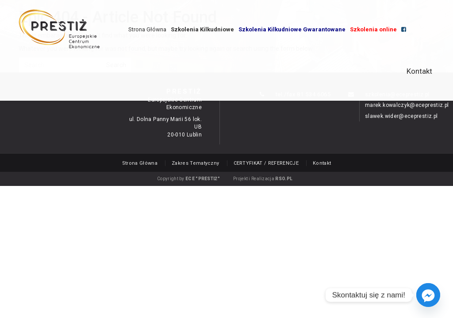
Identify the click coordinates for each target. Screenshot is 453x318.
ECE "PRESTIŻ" (202, 178)
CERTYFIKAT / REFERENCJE (266, 163)
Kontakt (419, 71)
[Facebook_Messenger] (428, 295)
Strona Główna (147, 29)
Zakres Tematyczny (195, 163)
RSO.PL (283, 178)
